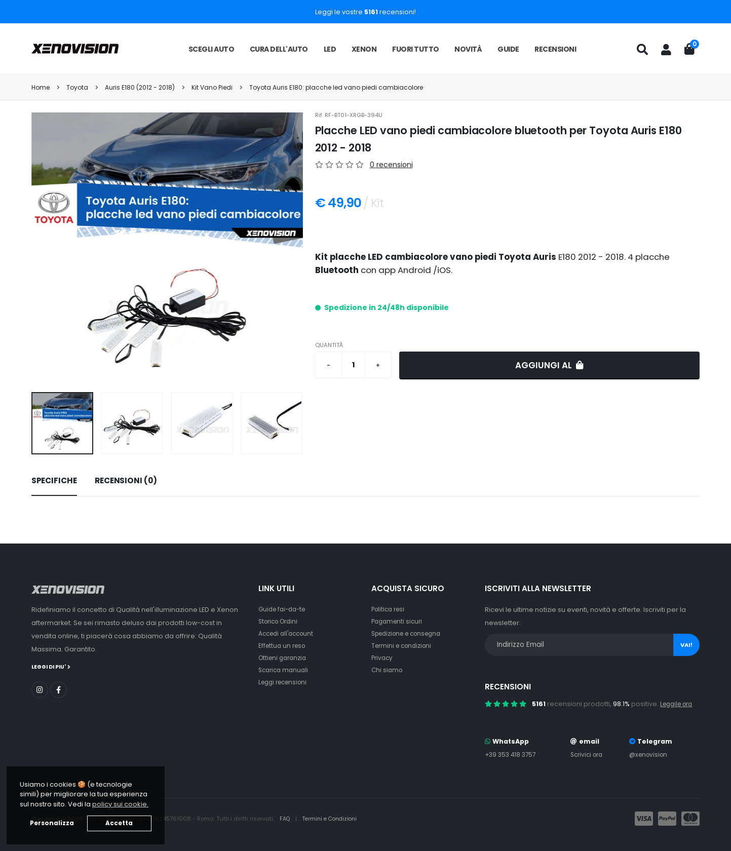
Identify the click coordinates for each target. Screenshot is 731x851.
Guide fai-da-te (284, 609)
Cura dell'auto (279, 49)
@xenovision (650, 754)
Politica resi (389, 609)
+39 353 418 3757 (512, 754)
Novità (468, 49)
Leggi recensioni (285, 682)
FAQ (286, 819)
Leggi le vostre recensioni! (365, 12)
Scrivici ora (588, 754)
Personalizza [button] (52, 823)
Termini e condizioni (404, 645)
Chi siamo (387, 670)
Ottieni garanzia (284, 657)
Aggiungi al (549, 365)
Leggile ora (678, 704)
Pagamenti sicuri (398, 621)
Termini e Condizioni (333, 819)
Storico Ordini (280, 621)
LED (330, 49)
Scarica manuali (285, 670)
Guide (508, 49)
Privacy (383, 657)
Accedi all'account (288, 633)
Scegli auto (211, 49)
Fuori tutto (415, 49)
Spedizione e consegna (410, 633)
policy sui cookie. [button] (120, 804)
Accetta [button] (119, 823)
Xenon (364, 49)
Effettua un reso (283, 645)
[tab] (54, 481)
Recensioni (555, 49)
